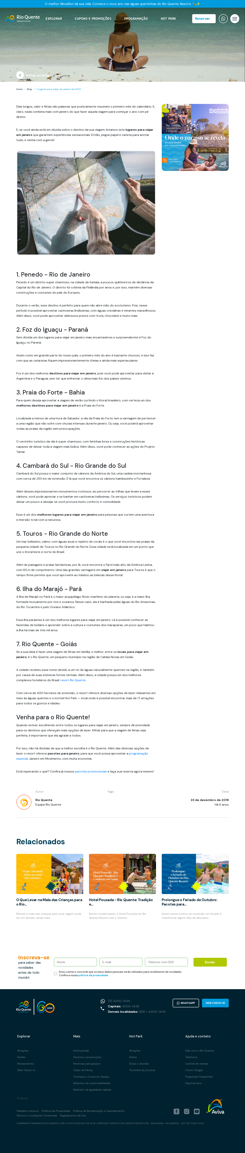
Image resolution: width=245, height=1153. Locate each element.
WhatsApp (186, 1003)
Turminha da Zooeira (142, 1070)
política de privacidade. (93, 975)
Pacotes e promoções (87, 1057)
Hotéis (21, 1057)
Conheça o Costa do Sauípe (91, 1076)
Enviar (210, 962)
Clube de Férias (83, 1070)
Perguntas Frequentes (199, 1076)
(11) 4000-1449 (119, 1001)
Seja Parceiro (193, 1083)
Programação (136, 18)
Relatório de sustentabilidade (91, 1083)
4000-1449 (130, 1006)
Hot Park (168, 18)
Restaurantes (25, 1063)
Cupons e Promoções (93, 18)
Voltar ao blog (32, 76)
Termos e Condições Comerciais (36, 1115)
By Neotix (22, 1098)
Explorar (54, 18)
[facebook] (176, 1111)
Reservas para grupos (86, 1063)
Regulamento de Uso (73, 1115)
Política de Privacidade (56, 1111)
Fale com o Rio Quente (199, 1050)
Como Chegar (194, 1070)
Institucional (81, 1050)
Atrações (23, 1050)
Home (19, 89)
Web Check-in (215, 1003)
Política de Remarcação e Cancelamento (99, 1111)
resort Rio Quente (73, 680)
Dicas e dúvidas (139, 1063)
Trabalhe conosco (27, 1111)
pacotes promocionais (91, 771)
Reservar (202, 18)
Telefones (191, 1057)
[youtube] (197, 1111)
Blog (29, 89)
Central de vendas (196, 1063)
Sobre (133, 1057)
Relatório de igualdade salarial (92, 1089)
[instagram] (187, 1111)
